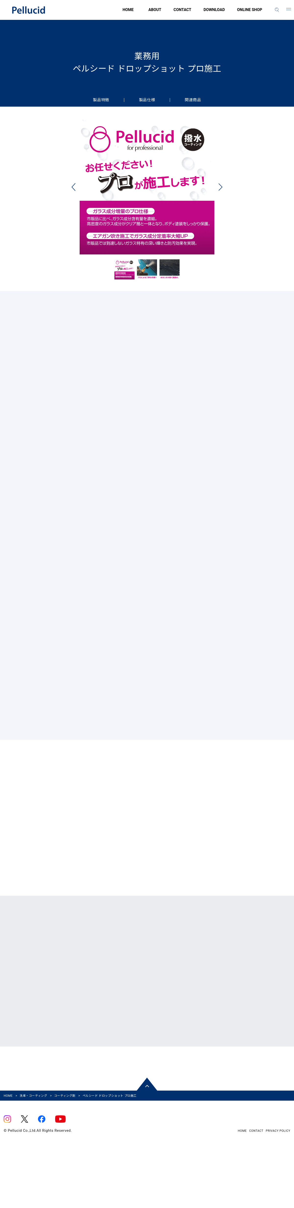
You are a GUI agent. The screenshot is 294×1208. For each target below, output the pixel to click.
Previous (73, 190)
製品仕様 (147, 100)
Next (220, 190)
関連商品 (193, 100)
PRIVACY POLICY (278, 1185)
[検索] (277, 10)
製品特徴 (101, 100)
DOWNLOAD (214, 12)
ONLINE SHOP (249, 12)
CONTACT (182, 12)
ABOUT (154, 12)
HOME (100, 12)
